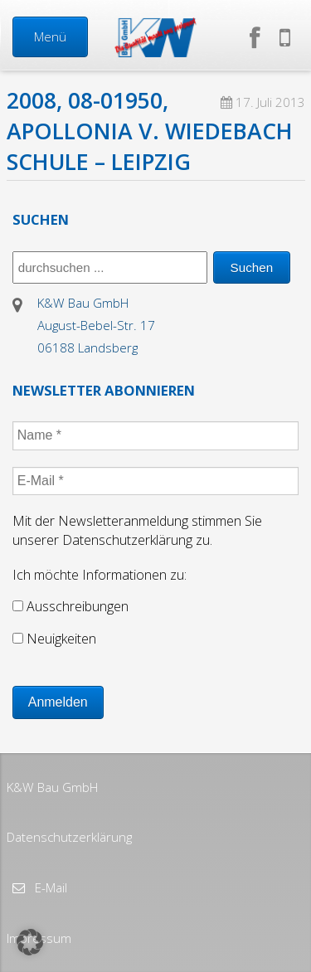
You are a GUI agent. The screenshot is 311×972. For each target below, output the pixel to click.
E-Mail (49, 887)
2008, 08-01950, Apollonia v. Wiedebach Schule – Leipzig (150, 131)
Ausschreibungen (70, 606)
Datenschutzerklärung (69, 837)
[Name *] (155, 435)
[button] (30, 942)
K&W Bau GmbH (52, 787)
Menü (50, 36)
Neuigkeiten (54, 638)
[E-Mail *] (155, 481)
